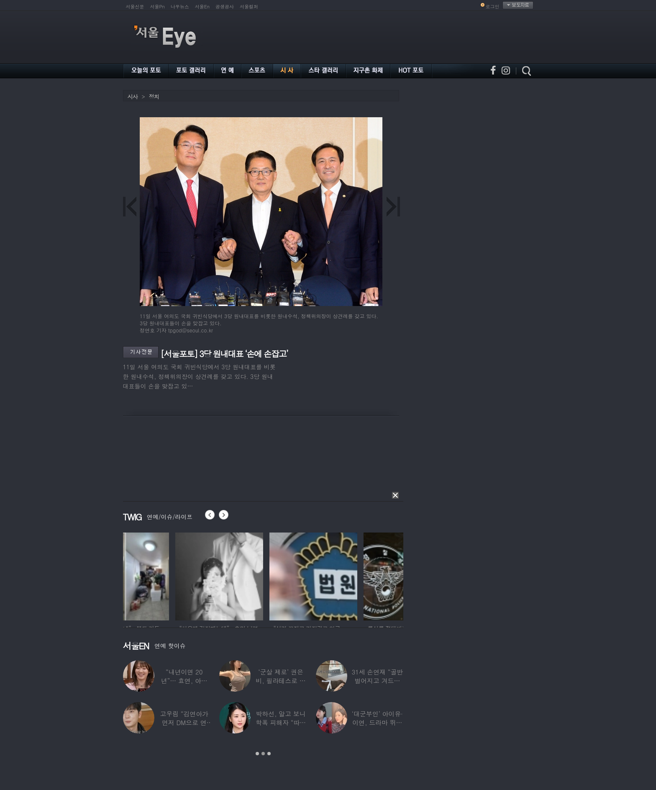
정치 (154, 96)
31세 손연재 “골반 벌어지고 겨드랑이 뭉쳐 (377, 680)
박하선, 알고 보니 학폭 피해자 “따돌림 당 (281, 722)
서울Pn (157, 6)
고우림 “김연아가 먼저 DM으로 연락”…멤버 (184, 722)
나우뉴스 (180, 6)
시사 (133, 96)
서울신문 (135, 6)
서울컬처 (249, 6)
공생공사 (224, 6)
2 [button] (263, 753)
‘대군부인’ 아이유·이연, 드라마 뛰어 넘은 (377, 722)
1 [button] (257, 753)
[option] (167, 575)
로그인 (493, 6)
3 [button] (269, 753)
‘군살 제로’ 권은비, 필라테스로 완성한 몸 (280, 680)
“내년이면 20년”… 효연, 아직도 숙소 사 (184, 680)
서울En (202, 6)
